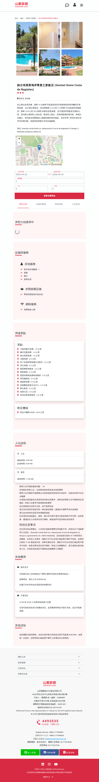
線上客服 (30, 752)
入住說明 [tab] (76, 204)
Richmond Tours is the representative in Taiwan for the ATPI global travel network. (49, 711)
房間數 (19, 178)
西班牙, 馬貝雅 (31, 18)
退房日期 (57, 172)
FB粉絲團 (49, 752)
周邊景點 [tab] (59, 204)
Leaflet (44, 165)
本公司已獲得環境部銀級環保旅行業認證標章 (49, 714)
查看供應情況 (49, 196)
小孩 (55, 186)
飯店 (22, 18)
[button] (39, 147)
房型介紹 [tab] (23, 204)
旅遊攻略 (69, 752)
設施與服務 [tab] (41, 204)
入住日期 (20, 172)
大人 (19, 186)
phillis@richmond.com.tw (55, 739)
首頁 (16, 18)
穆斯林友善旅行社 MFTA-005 (49, 707)
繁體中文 (48, 777)
